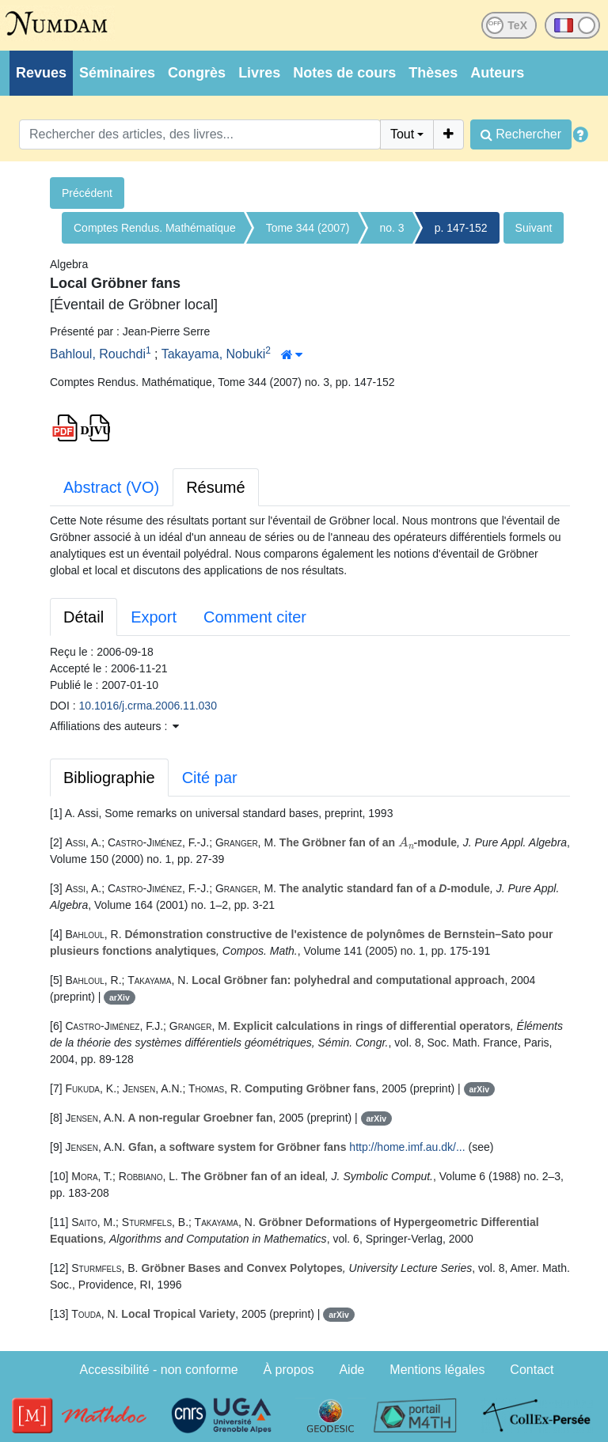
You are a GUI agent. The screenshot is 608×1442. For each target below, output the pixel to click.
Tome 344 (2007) (308, 227)
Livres (259, 73)
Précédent (87, 193)
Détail (83, 617)
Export (154, 617)
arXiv (119, 997)
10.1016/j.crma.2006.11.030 (148, 705)
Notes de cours (344, 73)
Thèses (433, 73)
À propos (289, 1369)
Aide (351, 1369)
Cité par (210, 777)
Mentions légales (437, 1369)
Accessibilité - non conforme (159, 1369)
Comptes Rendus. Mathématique (155, 227)
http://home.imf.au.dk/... (407, 1147)
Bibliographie (109, 777)
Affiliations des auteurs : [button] (114, 726)
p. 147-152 (461, 227)
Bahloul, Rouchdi (98, 354)
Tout (402, 134)
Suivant (534, 227)
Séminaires (117, 73)
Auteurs (497, 73)
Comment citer (254, 617)
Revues (41, 73)
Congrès (197, 73)
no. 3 (392, 227)
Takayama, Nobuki (214, 354)
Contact (531, 1369)
